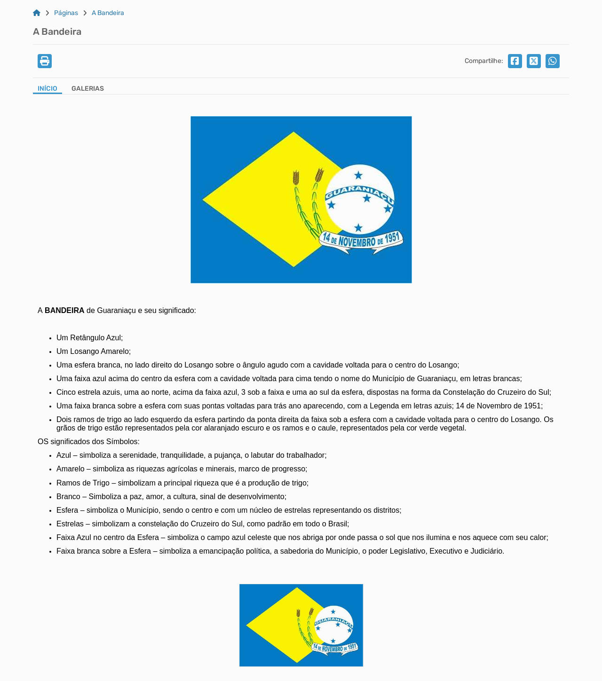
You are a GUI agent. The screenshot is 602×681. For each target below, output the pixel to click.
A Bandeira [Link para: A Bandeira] (108, 13)
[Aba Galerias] (88, 89)
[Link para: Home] (36, 13)
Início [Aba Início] (47, 89)
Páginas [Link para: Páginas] (66, 13)
